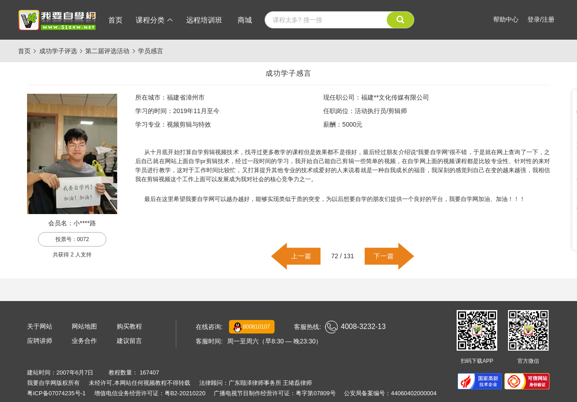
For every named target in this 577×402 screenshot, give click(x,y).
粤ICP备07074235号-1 (56, 393)
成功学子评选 (58, 51)
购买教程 (129, 326)
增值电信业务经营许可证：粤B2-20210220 (150, 393)
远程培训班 (204, 20)
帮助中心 (505, 19)
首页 (115, 20)
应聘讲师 (39, 340)
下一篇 (384, 256)
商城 (245, 20)
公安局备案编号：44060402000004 (390, 393)
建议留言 (129, 340)
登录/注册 (540, 19)
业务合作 (84, 340)
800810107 (252, 327)
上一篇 (301, 256)
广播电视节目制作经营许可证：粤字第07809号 (274, 393)
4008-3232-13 (355, 326)
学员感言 (150, 51)
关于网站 (39, 326)
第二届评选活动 (107, 51)
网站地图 (84, 326)
